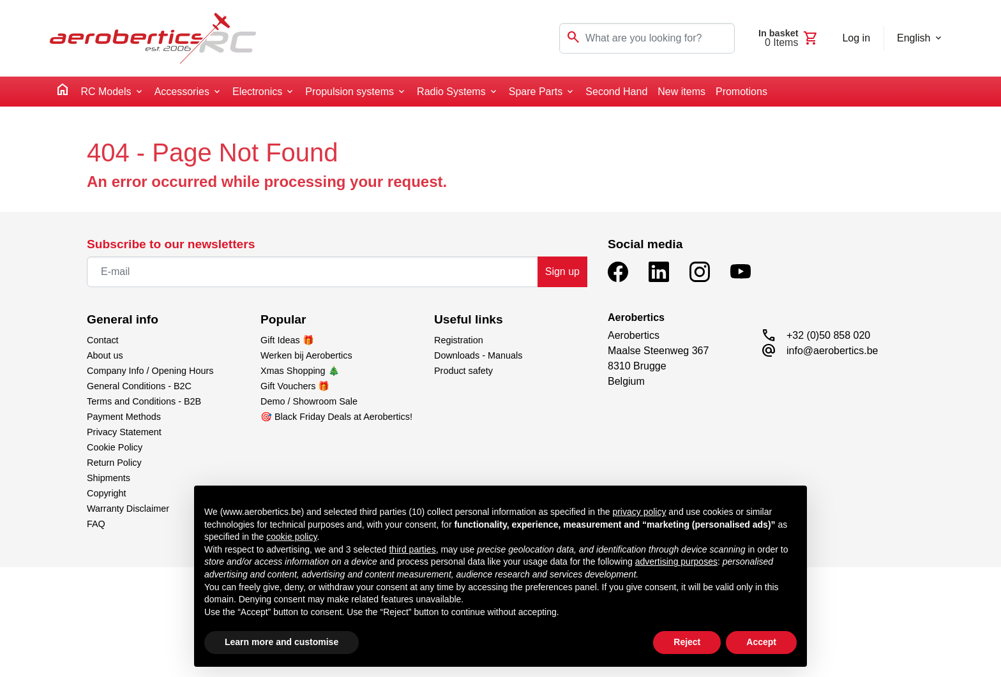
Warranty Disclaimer (128, 508)
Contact (103, 340)
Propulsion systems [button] (349, 91)
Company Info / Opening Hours (150, 371)
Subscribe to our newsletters (171, 244)
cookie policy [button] (291, 537)
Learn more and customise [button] (281, 642)
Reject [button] (687, 642)
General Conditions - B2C (139, 386)
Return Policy (114, 463)
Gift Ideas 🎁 (287, 340)
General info (122, 319)
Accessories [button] (181, 91)
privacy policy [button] (639, 512)
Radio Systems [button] (451, 91)
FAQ (96, 524)
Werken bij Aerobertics (306, 355)
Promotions (741, 91)
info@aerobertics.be (832, 350)
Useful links (468, 319)
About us (105, 355)
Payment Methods (124, 417)
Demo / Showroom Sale (309, 401)
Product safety (463, 371)
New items (681, 91)
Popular (283, 319)
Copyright (106, 493)
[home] (62, 92)
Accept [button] (761, 642)
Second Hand (616, 91)
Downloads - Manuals (478, 355)
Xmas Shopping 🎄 (300, 371)
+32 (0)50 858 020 (828, 335)
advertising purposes (676, 561)
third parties (412, 549)
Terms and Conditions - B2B (144, 401)
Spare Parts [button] (535, 91)
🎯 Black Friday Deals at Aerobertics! (336, 417)
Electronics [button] (257, 91)
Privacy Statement (124, 432)
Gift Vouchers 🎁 (294, 386)
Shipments (108, 478)
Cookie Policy (114, 447)
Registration (458, 340)
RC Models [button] (105, 91)
